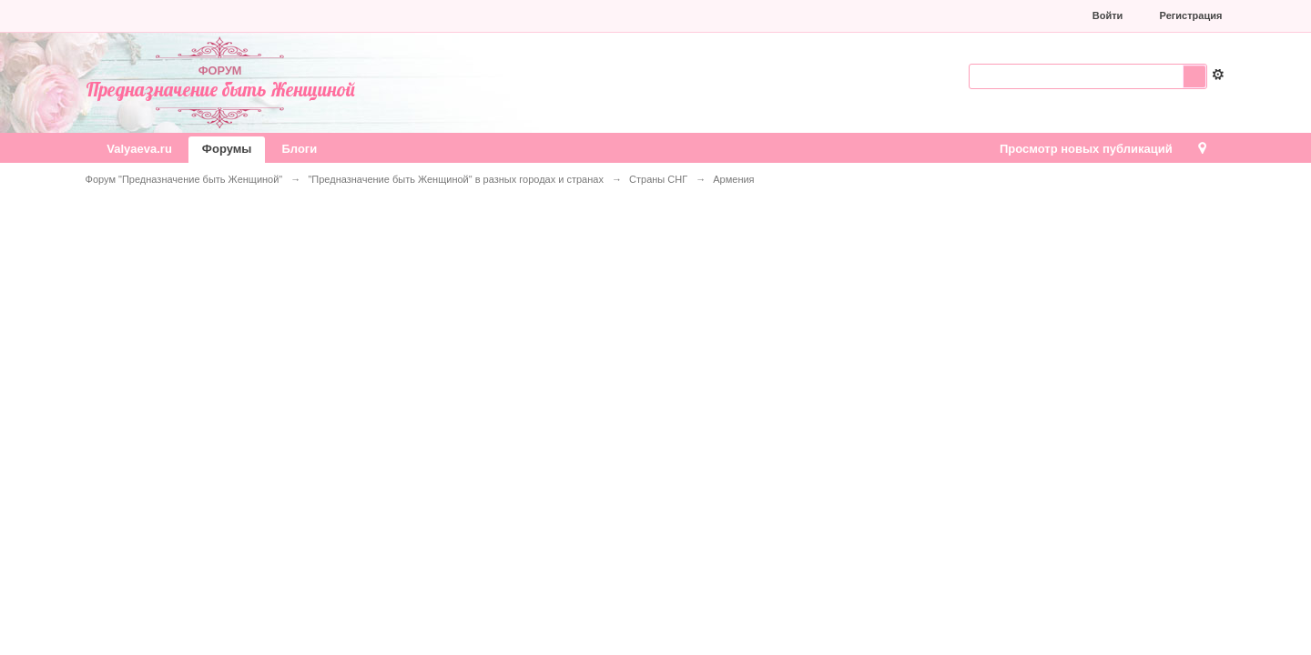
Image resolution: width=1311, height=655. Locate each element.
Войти (1107, 15)
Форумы (227, 149)
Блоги (299, 149)
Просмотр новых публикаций (1086, 149)
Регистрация (1191, 15)
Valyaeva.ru (139, 149)
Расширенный (1218, 74)
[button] (955, 15)
